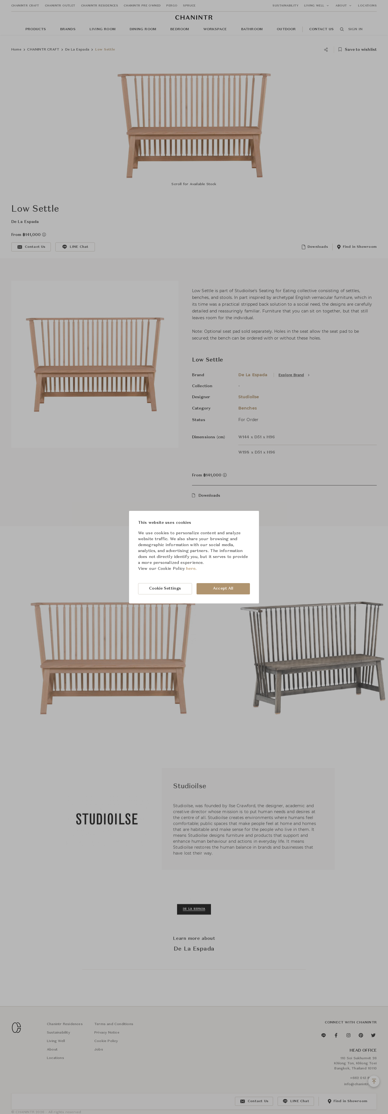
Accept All (223, 588)
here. (191, 569)
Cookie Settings (165, 588)
